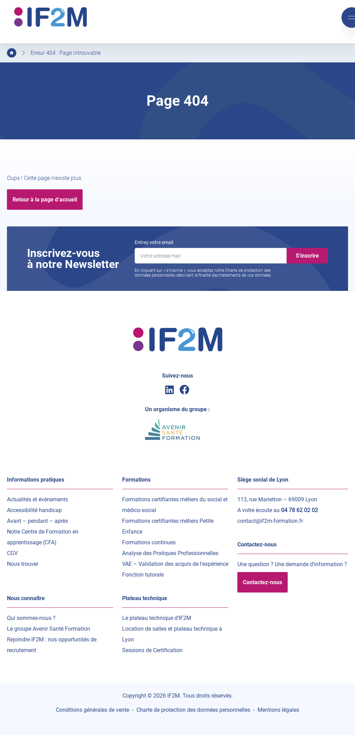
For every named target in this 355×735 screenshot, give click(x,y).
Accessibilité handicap (34, 510)
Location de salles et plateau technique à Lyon (172, 634)
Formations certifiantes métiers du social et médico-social (175, 504)
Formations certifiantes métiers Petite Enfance (167, 526)
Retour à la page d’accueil (44, 199)
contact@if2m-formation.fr (270, 521)
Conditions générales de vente (92, 710)
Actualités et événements (37, 499)
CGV (12, 553)
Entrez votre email (154, 242)
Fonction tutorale (143, 574)
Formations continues (149, 542)
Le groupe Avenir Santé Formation (48, 628)
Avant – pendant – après (37, 521)
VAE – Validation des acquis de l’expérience (175, 564)
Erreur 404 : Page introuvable (66, 53)
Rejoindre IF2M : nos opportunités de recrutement (51, 645)
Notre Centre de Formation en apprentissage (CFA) (42, 537)
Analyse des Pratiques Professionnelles (170, 553)
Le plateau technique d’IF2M (156, 618)
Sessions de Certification (152, 650)
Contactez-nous (262, 582)
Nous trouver (22, 564)
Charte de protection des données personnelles (193, 710)
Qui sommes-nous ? (31, 618)
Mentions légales (278, 710)
